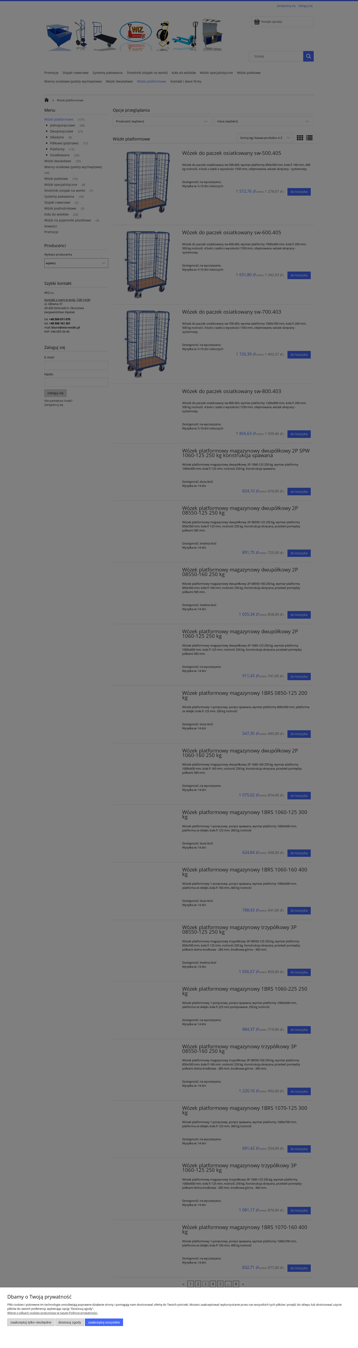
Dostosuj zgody (69, 1322)
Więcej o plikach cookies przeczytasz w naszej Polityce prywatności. (52, 1313)
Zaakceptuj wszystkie (104, 1322)
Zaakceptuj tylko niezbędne (31, 1322)
